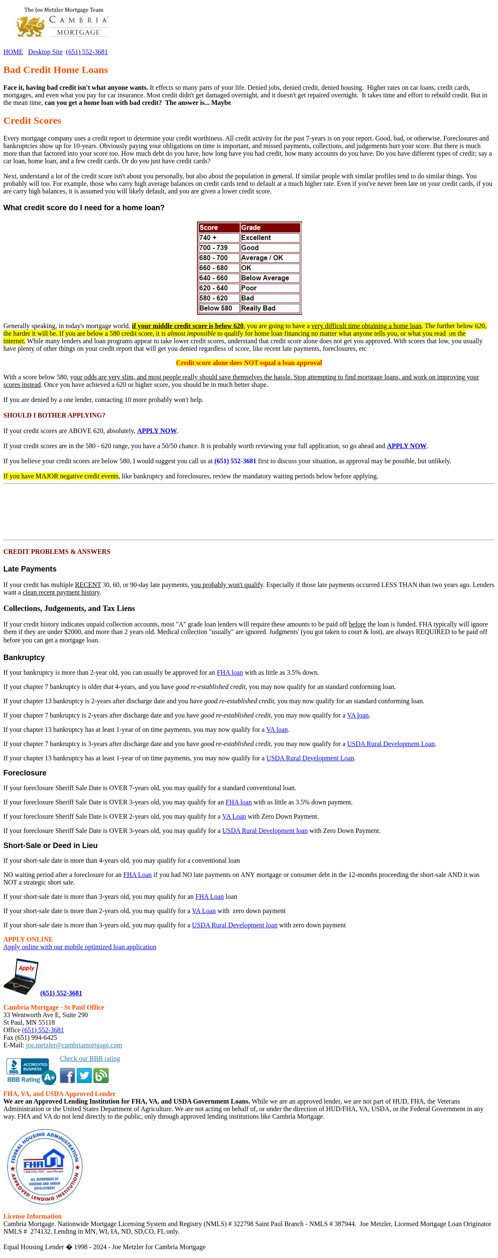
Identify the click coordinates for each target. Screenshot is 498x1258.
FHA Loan (137, 874)
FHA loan (230, 672)
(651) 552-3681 (87, 51)
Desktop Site (45, 51)
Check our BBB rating (90, 1058)
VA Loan (234, 816)
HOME (13, 51)
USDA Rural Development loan (265, 830)
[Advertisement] (70, 512)
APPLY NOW (157, 430)
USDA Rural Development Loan (391, 743)
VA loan (358, 715)
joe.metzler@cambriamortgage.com (74, 1045)
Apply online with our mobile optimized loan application (79, 946)
